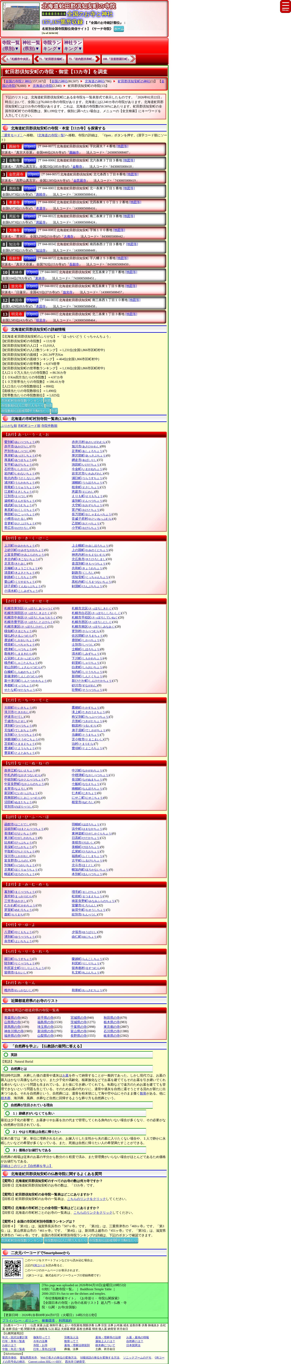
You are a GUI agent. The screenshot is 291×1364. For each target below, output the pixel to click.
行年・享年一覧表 (13, 1341)
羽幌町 (86, 824)
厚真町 (18, 460)
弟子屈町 (89, 730)
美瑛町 (18, 833)
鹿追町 (20, 640)
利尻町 (86, 963)
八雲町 (18, 932)
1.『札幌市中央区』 (18, 59)
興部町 (20, 514)
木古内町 (21, 559)
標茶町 (20, 644)
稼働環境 (48, 1320)
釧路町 (18, 577)
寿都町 (18, 685)
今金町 (87, 469)
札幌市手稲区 (95, 617)
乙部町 (86, 523)
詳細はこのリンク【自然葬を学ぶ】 (27, 1166)
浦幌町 (87, 482)
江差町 (18, 491)
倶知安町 (90, 577)
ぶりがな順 (9, 425)
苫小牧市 (87, 739)
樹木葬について (105, 1345)
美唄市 (83, 842)
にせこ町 (87, 797)
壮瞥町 (87, 689)
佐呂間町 (87, 635)
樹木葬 (6, 1098)
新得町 (87, 676)
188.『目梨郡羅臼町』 (117, 59)
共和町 (87, 568)
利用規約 (65, 1320)
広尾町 (86, 851)
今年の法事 (40, 1341)
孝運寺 (14, 202)
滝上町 (89, 712)
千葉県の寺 (79, 1026)
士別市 (83, 644)
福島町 (87, 856)
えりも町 (87, 496)
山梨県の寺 (45, 1035)
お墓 (65, 1075)
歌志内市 (20, 478)
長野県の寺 (79, 1035)
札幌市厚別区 (29, 608)
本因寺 (16, 300)
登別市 (18, 806)
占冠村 (20, 658)
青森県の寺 (12, 1017)
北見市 (15, 563)
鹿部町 (86, 640)
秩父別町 (90, 716)
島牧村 (18, 653)
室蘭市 (84, 905)
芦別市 (17, 451)
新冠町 (21, 793)
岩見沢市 (87, 473)
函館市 (17, 824)
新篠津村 (21, 676)
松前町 (87, 896)
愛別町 (20, 442)
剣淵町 (87, 586)
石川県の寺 (112, 1031)
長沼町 (87, 779)
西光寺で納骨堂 (75, 1361)
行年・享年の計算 (44, 1349)
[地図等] (122, 146)
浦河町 (20, 482)
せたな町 (20, 689)
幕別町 (20, 892)
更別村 (86, 631)
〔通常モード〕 (12, 135)
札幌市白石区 (96, 613)
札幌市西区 (92, 622)
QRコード (39, 1265)
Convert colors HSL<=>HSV (45, 1361)
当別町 (20, 734)
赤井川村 (89, 442)
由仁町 (84, 936)
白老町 (87, 667)
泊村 (83, 743)
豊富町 (20, 753)
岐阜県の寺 (112, 1035)
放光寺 (16, 286)
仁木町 (84, 793)
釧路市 (83, 572)
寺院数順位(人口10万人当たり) (22, 405)
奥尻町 (20, 510)
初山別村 (23, 667)
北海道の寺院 (42, 85)
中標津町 (90, 775)
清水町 (86, 653)
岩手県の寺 (45, 1017)
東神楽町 (92, 833)
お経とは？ (9, 1345)
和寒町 (87, 990)
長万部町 (92, 514)
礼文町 (86, 972)
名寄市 (15, 788)
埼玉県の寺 (45, 1026)
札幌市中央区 (30, 617)
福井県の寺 (12, 1035)
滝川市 (17, 712)
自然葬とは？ (134, 1341)
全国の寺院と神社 (18, 81)
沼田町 (18, 802)
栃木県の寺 (112, 1022)
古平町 (87, 860)
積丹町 (21, 662)
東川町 (21, 838)
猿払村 (18, 635)
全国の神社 (59, 81)
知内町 (87, 672)
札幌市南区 (93, 626)
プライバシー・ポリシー (20, 1320)
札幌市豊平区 (29, 622)
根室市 (83, 802)
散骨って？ (71, 1341)
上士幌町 (90, 545)
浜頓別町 (24, 828)
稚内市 (18, 990)
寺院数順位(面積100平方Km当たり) (25, 410)
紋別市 (84, 914)
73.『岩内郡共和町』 (82, 59)
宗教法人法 (71, 1337)
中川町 (87, 770)
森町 (14, 914)
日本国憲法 (133, 1345)
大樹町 (18, 707)
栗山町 (20, 581)
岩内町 (20, 473)
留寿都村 (86, 968)
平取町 (20, 851)
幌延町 (20, 874)
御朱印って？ (41, 1337)
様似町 (18, 631)
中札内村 (23, 775)
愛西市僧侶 (9, 1357)
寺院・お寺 (40, 1345)
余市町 (18, 941)
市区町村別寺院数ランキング (22, 400)
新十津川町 (26, 680)
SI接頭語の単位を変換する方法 (99, 1357)
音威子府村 (92, 518)
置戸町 (86, 510)
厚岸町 (20, 455)
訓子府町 (23, 586)
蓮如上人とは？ (105, 1341)
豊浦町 (20, 748)
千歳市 (15, 721)
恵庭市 (83, 491)
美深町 (18, 847)
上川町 (20, 545)
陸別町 (20, 963)
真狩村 (18, 896)
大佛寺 (14, 230)
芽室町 (18, 909)
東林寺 (16, 272)
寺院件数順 (49, 425)
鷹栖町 (86, 707)
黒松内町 (92, 581)
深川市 (17, 856)
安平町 (18, 464)
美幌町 (86, 847)
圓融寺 (14, 146)
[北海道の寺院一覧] (51, 135)
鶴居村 (84, 725)
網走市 (84, 460)
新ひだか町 (92, 680)
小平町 (86, 527)
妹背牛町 (89, 909)
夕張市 (84, 932)
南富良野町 (93, 901)
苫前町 (20, 743)
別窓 (47, 400)
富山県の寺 (79, 1031)
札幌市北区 (92, 608)
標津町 (18, 649)
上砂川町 (24, 550)
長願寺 (14, 258)
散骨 (143, 1093)
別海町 (20, 865)
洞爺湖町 (21, 739)
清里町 (20, 572)
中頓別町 (24, 779)
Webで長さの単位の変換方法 (58, 1357)
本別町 (87, 874)
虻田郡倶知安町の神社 (134, 81)
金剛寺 (14, 160)
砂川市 (84, 685)
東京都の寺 (112, 1026)
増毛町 (86, 892)
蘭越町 (87, 959)
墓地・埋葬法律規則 (77, 1345)
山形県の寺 (12, 1022)
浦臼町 (87, 478)
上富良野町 (24, 554)
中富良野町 (24, 784)
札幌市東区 (26, 626)
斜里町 (86, 662)
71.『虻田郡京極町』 (52, 59)
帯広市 (17, 527)
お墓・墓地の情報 (137, 1337)
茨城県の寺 (79, 1022)
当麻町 (86, 734)
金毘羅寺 (16, 174)
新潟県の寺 (45, 1031)
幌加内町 (90, 869)
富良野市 (17, 860)
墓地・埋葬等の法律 (108, 1337)
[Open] (30, 146)
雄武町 (18, 505)
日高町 (86, 838)
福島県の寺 (45, 1022)
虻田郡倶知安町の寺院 (84, 85)
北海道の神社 (94, 81)
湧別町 (20, 936)
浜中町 (87, 828)
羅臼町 (18, 959)
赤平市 (17, 446)
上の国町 (90, 550)
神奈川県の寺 (14, 1031)
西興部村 (23, 797)
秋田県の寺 (112, 1017)
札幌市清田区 (27, 613)
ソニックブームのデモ (137, 1357)
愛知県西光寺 (28, 1357)
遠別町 (87, 500)
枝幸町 (86, 487)
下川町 (87, 658)
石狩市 (17, 469)
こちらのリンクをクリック (86, 1199)
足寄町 (87, 451)
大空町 (87, 505)
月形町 (87, 721)
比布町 (18, 842)
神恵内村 (89, 554)
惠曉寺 (14, 188)
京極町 (21, 568)
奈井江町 (20, 770)
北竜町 (21, 869)
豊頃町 (87, 748)
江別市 (15, 496)
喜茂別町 (89, 563)
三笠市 (15, 901)
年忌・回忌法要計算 (15, 1337)
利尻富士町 (24, 968)
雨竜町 (20, 487)
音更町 (20, 523)
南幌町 (87, 788)
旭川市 (86, 446)
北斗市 (83, 865)
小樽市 (15, 518)
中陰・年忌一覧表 (13, 1349)
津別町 (18, 725)
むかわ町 (20, 905)
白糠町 (20, 672)
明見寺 (16, 314)
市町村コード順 (29, 425)
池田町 (86, 464)
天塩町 (18, 730)
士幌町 (86, 649)
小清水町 (21, 591)
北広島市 (89, 559)
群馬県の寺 (12, 1026)
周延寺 (14, 216)
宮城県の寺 (79, 1017)
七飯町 (86, 784)
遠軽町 (20, 500)
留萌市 (15, 972)
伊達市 (14, 716)
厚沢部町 (89, 455)
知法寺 (14, 244)
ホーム (119, 28)
